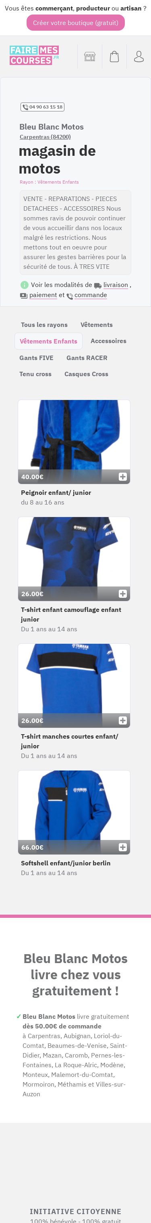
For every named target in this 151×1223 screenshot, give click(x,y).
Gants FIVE (36, 358)
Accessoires (108, 341)
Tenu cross (35, 374)
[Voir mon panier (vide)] (114, 56)
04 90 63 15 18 (42, 107)
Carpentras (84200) (45, 136)
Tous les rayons (44, 324)
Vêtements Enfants (48, 341)
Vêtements (97, 324)
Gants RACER (87, 358)
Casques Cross (86, 374)
